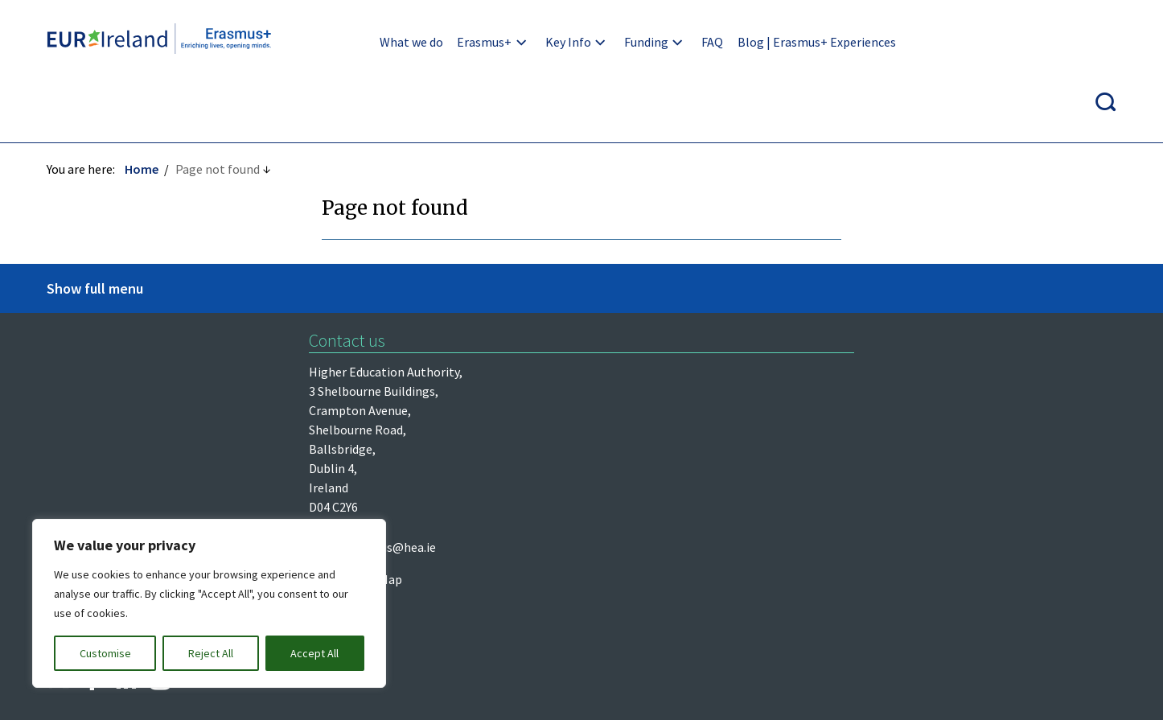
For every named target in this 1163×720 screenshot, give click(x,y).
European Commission (110, 431)
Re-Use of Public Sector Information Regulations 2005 (551, 527)
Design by (109, 690)
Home (143, 110)
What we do (376, 42)
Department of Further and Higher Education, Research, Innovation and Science (170, 388)
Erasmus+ (448, 42)
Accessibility (768, 527)
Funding (610, 42)
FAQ (677, 42)
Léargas (70, 346)
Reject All (210, 653)
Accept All (314, 653)
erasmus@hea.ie (678, 313)
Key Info (532, 42)
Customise (105, 653)
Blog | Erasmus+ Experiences (780, 42)
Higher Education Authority (123, 313)
